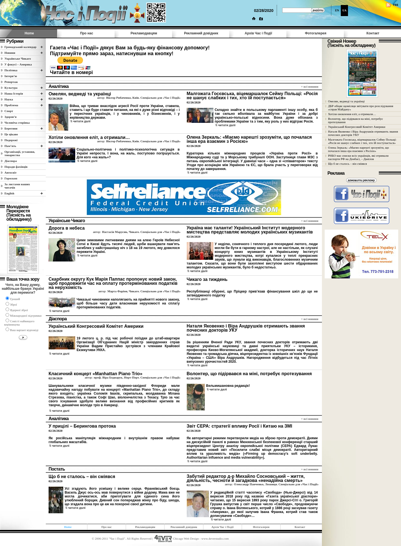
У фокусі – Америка (18, 64)
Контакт (373, 33)
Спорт (8, 111)
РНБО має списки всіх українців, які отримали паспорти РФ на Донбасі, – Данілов (358, 157)
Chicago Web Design (186, 538)
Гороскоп (10, 178)
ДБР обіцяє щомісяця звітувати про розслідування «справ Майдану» (360, 107)
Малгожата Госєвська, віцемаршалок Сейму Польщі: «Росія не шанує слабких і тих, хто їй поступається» (362, 141)
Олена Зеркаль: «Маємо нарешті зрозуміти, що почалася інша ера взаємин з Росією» (358, 149)
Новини (9, 52)
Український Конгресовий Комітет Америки (356, 126)
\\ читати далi (80, 121)
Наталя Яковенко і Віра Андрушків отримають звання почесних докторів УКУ (363, 133)
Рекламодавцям (144, 33)
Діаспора (10, 160)
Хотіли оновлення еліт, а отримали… (352, 114)
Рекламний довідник (201, 33)
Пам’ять (10, 146)
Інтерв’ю (10, 76)
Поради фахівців (15, 166)
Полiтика (10, 70)
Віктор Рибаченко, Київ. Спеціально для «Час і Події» (143, 97)
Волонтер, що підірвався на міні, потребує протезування (355, 120)
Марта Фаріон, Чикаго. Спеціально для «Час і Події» (144, 291)
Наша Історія (13, 93)
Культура (10, 87)
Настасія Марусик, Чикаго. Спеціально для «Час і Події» (141, 231)
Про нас (86, 33)
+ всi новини (309, 86)
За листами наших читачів (17, 185)
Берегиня (10, 128)
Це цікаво (11, 134)
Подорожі (10, 140)
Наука (8, 99)
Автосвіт (10, 172)
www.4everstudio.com (215, 538)
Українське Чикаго (17, 58)
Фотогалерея (315, 33)
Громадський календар (20, 47)
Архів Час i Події (258, 33)
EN (337, 10)
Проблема (11, 105)
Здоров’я (10, 116)
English (9, 193)
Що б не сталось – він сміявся (347, 163)
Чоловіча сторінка (17, 122)
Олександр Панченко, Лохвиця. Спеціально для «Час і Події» (276, 484)
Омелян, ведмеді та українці (346, 101)
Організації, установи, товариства (19, 153)
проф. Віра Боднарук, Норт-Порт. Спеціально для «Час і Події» (137, 377)
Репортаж (11, 81)
